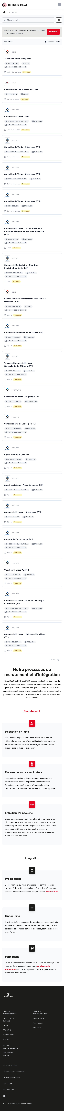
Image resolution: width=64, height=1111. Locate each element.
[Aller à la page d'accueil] (14, 4)
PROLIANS (7, 1030)
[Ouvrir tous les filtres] (28, 20)
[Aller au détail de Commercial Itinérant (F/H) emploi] (32, 119)
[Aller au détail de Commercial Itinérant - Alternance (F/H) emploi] (32, 512)
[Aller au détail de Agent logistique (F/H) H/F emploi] (32, 457)
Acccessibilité (8, 1089)
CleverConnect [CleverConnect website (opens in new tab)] (26, 1104)
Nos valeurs (38, 1023)
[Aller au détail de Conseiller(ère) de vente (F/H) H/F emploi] (32, 426)
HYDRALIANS (8, 1035)
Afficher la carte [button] (52, 42)
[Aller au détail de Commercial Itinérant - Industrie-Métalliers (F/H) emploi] (32, 638)
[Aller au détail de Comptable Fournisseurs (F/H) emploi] (32, 542)
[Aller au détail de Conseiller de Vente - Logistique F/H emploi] (32, 397)
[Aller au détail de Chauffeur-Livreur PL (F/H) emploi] (32, 572)
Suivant (54, 659)
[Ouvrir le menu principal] (59, 4)
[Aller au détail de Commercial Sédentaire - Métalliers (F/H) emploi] (32, 335)
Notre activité (38, 1018)
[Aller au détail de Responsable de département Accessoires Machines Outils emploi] (32, 303)
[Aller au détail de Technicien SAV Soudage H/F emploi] (32, 61)
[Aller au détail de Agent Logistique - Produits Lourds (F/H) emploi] (32, 485)
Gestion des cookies (11, 1077)
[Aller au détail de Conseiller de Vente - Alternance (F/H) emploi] (32, 147)
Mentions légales (10, 1065)
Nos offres (37, 1027)
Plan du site (7, 1083)
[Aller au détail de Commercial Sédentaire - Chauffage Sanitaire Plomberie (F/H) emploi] (32, 269)
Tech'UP (6, 1039)
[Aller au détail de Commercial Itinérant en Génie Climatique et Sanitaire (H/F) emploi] (32, 604)
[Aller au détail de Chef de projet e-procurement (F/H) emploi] (32, 90)
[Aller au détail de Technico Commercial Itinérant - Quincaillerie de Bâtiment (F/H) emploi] (32, 367)
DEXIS (5, 1025)
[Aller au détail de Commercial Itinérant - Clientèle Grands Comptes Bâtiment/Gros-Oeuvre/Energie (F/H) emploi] (32, 234)
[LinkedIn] (4, 1096)
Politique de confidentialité (14, 1071)
